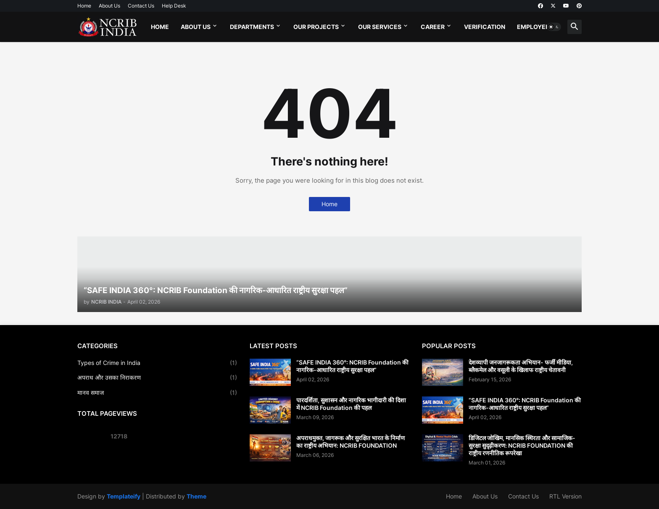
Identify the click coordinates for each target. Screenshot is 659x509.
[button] (554, 27)
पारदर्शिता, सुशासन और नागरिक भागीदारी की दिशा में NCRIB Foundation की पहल (351, 403)
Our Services (379, 26)
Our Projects (316, 26)
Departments (252, 26)
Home (84, 6)
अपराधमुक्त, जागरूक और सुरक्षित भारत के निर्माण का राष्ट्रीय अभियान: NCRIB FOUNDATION (350, 441)
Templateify (123, 496)
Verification (484, 26)
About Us (109, 6)
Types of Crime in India (157, 363)
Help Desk (174, 6)
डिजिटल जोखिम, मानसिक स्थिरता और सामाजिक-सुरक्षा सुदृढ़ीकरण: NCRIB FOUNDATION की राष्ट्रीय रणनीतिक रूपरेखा (522, 445)
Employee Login (543, 26)
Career (433, 26)
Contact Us (141, 6)
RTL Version (565, 496)
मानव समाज (157, 392)
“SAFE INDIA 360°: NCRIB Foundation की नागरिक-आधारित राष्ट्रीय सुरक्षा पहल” (352, 366)
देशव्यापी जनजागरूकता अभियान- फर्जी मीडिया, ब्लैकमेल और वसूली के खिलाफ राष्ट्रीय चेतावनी (521, 366)
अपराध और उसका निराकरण (157, 377)
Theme (196, 496)
